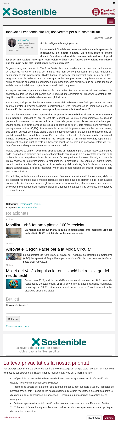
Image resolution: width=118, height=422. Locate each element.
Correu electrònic (16, 305)
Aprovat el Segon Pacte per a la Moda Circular (48, 249)
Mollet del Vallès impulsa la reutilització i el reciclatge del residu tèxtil (57, 273)
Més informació (11, 418)
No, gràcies (94, 418)
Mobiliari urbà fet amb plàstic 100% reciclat (45, 225)
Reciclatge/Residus (30, 204)
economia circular (27, 207)
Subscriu (13, 319)
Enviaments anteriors (17, 326)
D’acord (109, 418)
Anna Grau (24, 40)
